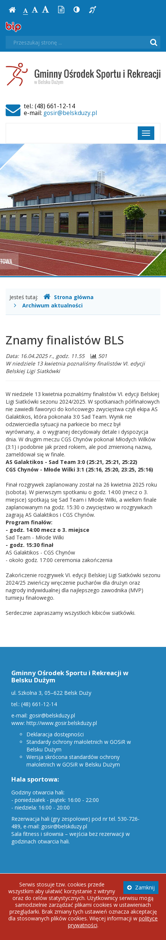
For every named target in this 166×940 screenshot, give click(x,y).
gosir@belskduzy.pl (70, 113)
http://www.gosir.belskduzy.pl (61, 723)
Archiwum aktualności (52, 305)
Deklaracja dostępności (55, 734)
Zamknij (141, 887)
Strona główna (68, 297)
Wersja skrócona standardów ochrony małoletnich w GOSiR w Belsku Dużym (73, 760)
